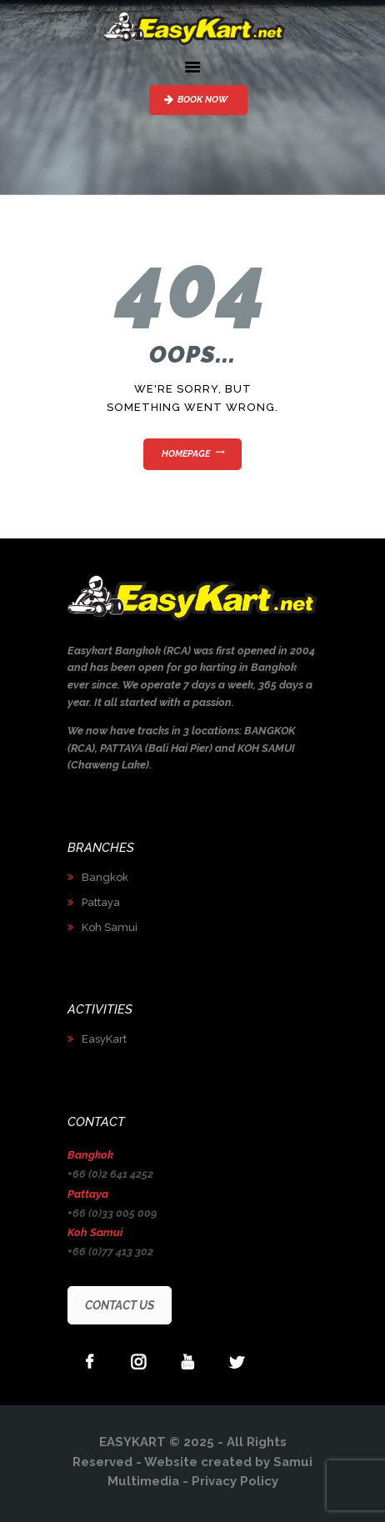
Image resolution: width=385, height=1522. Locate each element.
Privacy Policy (235, 1481)
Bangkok (105, 877)
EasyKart (104, 1039)
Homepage (186, 453)
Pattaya (101, 902)
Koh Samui (110, 927)
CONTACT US (119, 1305)
